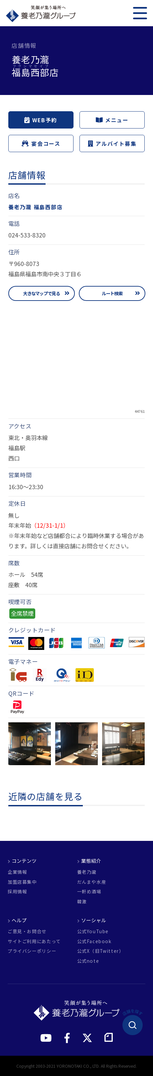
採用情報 (17, 891)
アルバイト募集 (112, 143)
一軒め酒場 (89, 891)
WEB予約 (40, 120)
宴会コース (40, 143)
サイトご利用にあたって (34, 941)
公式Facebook (94, 941)
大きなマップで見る (41, 293)
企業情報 (17, 872)
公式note (88, 961)
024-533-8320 (27, 235)
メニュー (112, 120)
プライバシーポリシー (32, 951)
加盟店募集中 (22, 882)
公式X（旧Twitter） (100, 951)
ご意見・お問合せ (27, 931)
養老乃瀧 (86, 872)
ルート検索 (112, 293)
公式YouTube (93, 931)
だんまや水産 (91, 882)
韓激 (82, 901)
